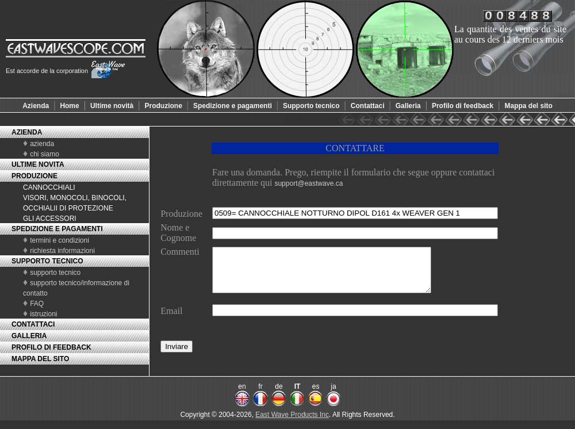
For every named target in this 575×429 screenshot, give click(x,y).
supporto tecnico (55, 273)
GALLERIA (29, 336)
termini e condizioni (59, 240)
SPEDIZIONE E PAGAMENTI (57, 229)
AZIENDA (27, 132)
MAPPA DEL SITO (40, 359)
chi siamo (44, 154)
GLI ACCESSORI (49, 219)
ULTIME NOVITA (38, 164)
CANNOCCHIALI (49, 187)
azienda (42, 144)
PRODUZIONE (34, 176)
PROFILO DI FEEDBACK (51, 347)
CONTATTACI (33, 324)
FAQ (37, 304)
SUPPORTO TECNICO (47, 261)
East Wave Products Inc (292, 423)
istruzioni (43, 314)
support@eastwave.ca (308, 183)
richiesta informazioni (62, 251)
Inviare (176, 355)
